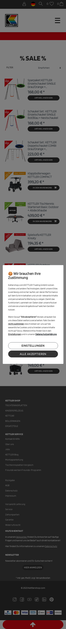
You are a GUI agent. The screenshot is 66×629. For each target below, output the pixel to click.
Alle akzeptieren (33, 354)
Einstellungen (32, 345)
